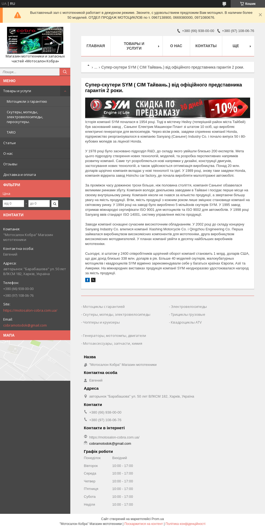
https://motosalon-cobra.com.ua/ (30, 310)
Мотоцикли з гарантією (27, 101)
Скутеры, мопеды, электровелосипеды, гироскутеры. (25, 116)
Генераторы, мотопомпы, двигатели (114, 335)
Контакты (206, 46)
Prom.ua (158, 519)
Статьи (9, 142)
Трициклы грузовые (188, 314)
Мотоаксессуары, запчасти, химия (112, 343)
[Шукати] (64, 72)
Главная (96, 46)
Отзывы (10, 164)
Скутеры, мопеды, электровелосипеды (116, 314)
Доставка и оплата (19, 174)
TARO (11, 132)
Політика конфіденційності (185, 524)
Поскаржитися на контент (143, 524)
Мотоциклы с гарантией (104, 306)
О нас (8, 153)
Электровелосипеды (189, 306)
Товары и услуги (17, 90)
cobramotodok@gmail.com (25, 325)
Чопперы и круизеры (101, 322)
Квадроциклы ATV (186, 322)
